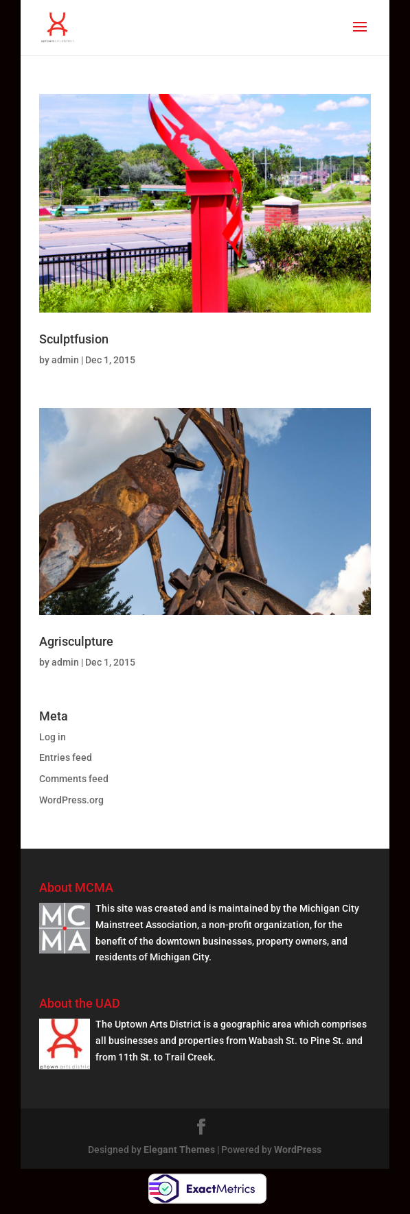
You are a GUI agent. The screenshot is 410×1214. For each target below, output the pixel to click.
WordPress (297, 1149)
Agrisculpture (76, 641)
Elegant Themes (179, 1149)
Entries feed (65, 757)
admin (65, 359)
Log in (52, 736)
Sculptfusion (74, 339)
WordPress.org (71, 799)
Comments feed (74, 778)
